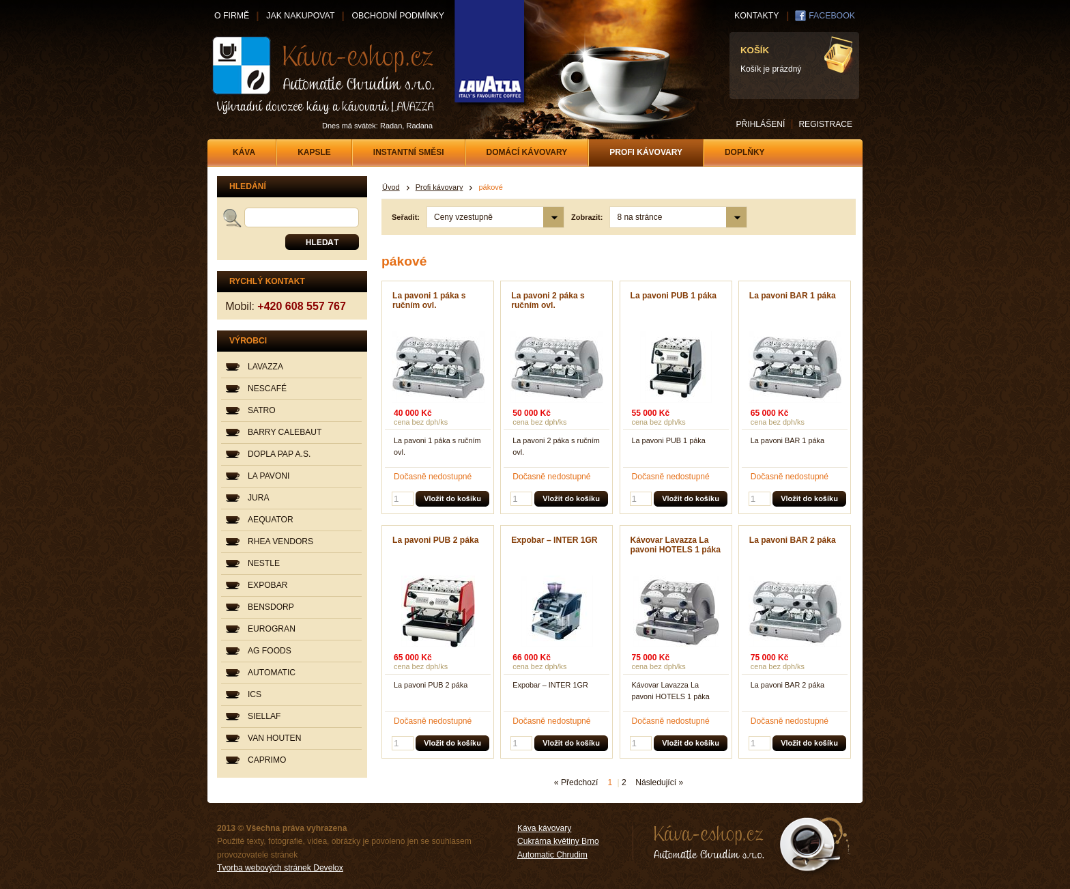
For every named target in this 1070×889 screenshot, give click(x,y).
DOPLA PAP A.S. (279, 454)
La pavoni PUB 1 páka (674, 295)
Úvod (391, 187)
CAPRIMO (267, 760)
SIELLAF (264, 716)
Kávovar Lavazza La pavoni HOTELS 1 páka (676, 544)
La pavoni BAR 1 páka (792, 295)
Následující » (659, 782)
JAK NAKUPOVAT (300, 15)
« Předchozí (576, 782)
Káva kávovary (544, 828)
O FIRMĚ (231, 15)
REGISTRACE (825, 124)
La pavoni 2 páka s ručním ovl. (548, 300)
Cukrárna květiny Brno (558, 841)
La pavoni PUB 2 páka (435, 540)
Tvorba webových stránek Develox (280, 868)
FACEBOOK (832, 15)
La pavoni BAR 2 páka (792, 540)
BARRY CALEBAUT (284, 432)
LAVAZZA (265, 366)
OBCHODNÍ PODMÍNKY (397, 15)
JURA (259, 498)
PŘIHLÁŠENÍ (760, 124)
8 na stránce (639, 217)
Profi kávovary (439, 187)
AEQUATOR (270, 519)
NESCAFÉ (267, 388)
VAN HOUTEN (274, 738)
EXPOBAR (267, 585)
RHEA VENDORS (280, 541)
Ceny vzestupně (463, 217)
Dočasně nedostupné (433, 476)
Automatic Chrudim (552, 855)
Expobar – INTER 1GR (554, 540)
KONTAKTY (756, 15)
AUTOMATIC (271, 672)
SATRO (262, 410)
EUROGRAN (271, 629)
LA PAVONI (268, 476)
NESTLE (264, 563)
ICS (254, 694)
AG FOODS (269, 650)
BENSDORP (271, 607)
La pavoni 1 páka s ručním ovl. (429, 300)
